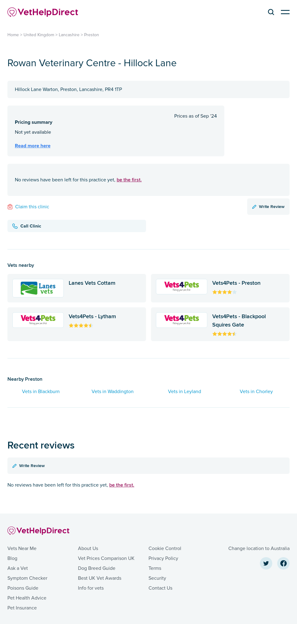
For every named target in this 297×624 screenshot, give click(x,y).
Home (13, 34)
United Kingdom (39, 34)
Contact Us (160, 588)
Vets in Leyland (184, 391)
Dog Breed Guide (96, 568)
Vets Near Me (22, 548)
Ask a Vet (17, 568)
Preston (91, 34)
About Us (88, 548)
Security (157, 578)
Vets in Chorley (256, 391)
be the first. (129, 179)
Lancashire (69, 34)
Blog (12, 558)
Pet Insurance (22, 608)
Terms (154, 568)
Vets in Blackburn (41, 391)
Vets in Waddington (113, 391)
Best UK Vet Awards (99, 578)
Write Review (268, 206)
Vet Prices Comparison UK (106, 558)
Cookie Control (164, 548)
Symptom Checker (27, 578)
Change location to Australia (259, 548)
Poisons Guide (22, 588)
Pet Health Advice (26, 598)
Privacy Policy (163, 558)
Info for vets (91, 588)
